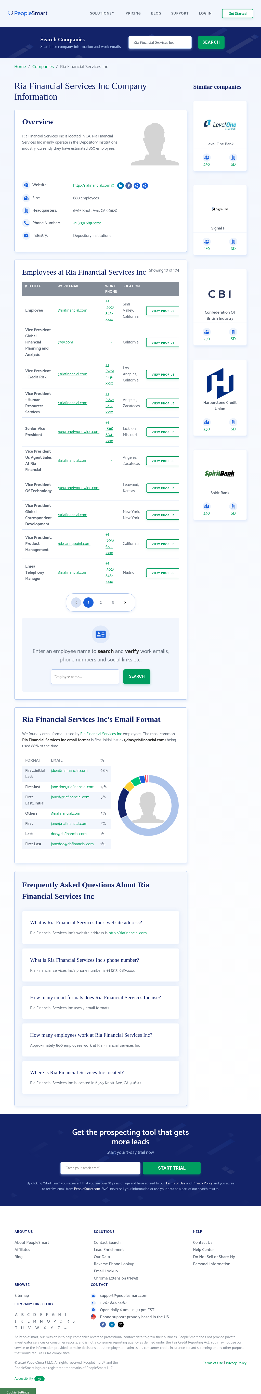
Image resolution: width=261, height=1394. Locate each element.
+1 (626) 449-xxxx (110, 374)
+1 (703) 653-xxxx (110, 543)
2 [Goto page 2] (101, 602)
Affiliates (22, 1249)
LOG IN (205, 14)
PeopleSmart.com (87, 1189)
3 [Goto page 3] (113, 602)
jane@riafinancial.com (69, 823)
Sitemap (22, 1295)
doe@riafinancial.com (69, 833)
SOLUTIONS (102, 14)
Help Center (203, 1249)
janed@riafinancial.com (70, 797)
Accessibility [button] (30, 1379)
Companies (43, 67)
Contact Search (107, 1242)
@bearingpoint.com (74, 543)
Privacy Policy (202, 1183)
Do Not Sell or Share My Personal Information (214, 1261)
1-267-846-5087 (109, 1302)
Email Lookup (106, 1271)
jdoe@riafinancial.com (69, 770)
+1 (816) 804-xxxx (109, 431)
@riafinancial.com (72, 310)
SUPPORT (180, 14)
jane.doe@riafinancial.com (73, 787)
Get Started (238, 14)
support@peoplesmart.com (119, 1295)
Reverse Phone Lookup (114, 1264)
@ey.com (65, 342)
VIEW (163, 311)
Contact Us (202, 1242)
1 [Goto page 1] (88, 602)
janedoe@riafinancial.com (72, 844)
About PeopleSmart (32, 1242)
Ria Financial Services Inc (101, 734)
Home (20, 67)
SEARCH (211, 42)
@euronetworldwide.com (78, 431)
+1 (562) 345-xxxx (110, 310)
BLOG (156, 14)
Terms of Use (175, 1183)
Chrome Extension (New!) (116, 1278)
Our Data (102, 1257)
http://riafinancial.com (91, 186)
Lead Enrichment (109, 1249)
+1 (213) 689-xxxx (87, 223)
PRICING (133, 14)
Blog (19, 1257)
